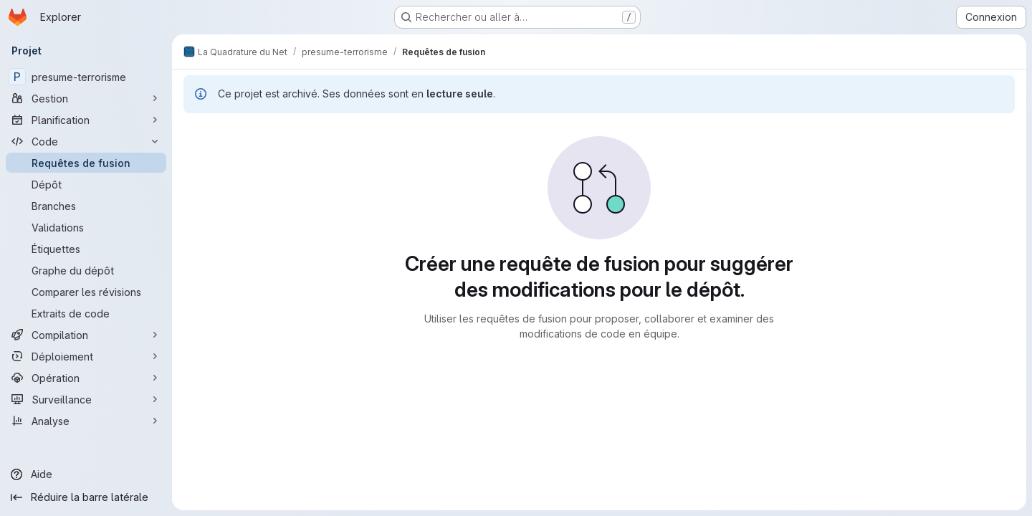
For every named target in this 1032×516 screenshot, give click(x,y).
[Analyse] (86, 421)
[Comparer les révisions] (86, 292)
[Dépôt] (86, 184)
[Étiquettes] (86, 249)
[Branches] (86, 206)
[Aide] (86, 474)
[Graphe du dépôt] (86, 270)
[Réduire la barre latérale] (86, 497)
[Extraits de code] (86, 313)
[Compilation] (86, 335)
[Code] (86, 141)
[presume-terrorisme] (86, 77)
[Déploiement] (86, 356)
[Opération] (86, 378)
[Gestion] (86, 98)
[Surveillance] (86, 399)
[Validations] (86, 227)
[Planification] (86, 120)
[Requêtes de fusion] (86, 163)
